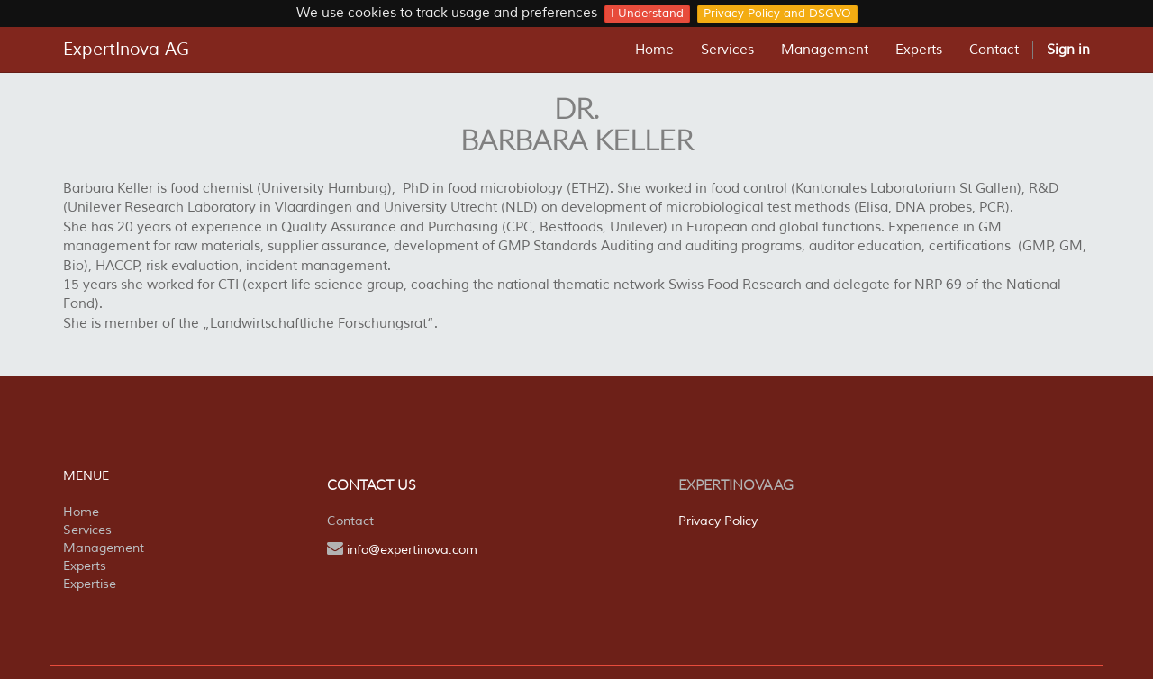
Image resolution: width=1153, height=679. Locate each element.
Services (87, 530)
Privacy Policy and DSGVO (777, 13)
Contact (350, 521)
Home (81, 512)
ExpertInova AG (126, 49)
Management (103, 548)
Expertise (89, 584)
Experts (84, 566)
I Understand (647, 13)
